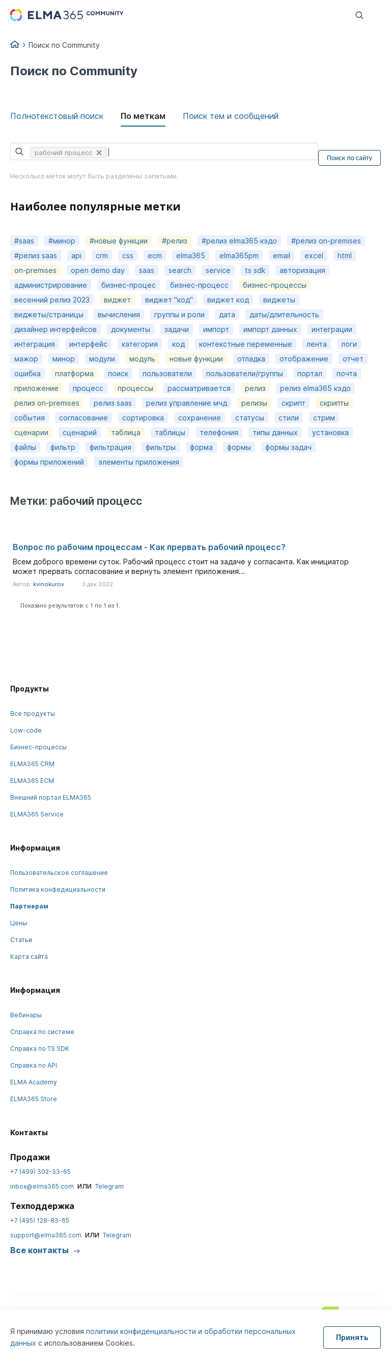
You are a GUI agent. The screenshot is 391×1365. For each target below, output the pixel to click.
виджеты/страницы (48, 314)
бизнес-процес (128, 285)
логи (349, 344)
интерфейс (88, 344)
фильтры (161, 447)
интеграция (34, 344)
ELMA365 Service (37, 814)
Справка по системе (42, 1032)
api (76, 255)
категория (140, 344)
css (127, 255)
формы (239, 447)
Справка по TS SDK (39, 1048)
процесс (88, 388)
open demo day (98, 270)
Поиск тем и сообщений (230, 116)
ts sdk (255, 270)
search (180, 270)
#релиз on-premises (326, 240)
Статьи (21, 940)
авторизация (302, 270)
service (218, 270)
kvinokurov (48, 584)
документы (130, 329)
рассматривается (199, 388)
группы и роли (179, 314)
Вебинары (26, 1015)
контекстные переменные (245, 344)
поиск (118, 373)
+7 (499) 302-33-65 (40, 1171)
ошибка (27, 373)
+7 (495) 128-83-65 (39, 1220)
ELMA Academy (33, 1082)
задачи (176, 329)
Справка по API (33, 1065)
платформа (74, 373)
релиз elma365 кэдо (315, 388)
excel (313, 255)
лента (316, 344)
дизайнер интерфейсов (55, 329)
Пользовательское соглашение (59, 872)
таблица (126, 432)
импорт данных (270, 329)
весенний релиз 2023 (52, 299)
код (178, 344)
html (345, 255)
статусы (249, 417)
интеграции (332, 329)
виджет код (228, 299)
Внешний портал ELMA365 (50, 797)
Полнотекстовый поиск (56, 116)
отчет (353, 358)
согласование (83, 417)
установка (330, 432)
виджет (117, 299)
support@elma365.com (45, 1235)
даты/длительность (284, 314)
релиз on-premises (46, 403)
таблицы (170, 432)
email (281, 255)
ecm (155, 255)
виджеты (279, 299)
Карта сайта (29, 956)
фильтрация (110, 447)
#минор (61, 240)
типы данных (275, 432)
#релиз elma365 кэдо (239, 240)
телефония (219, 432)
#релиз (174, 240)
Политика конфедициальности (57, 889)
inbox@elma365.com (42, 1186)
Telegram (109, 1186)
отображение (304, 358)
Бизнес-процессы (38, 747)
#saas (24, 240)
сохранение (199, 417)
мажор (26, 358)
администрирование (50, 285)
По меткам (143, 116)
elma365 (190, 255)
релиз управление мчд (186, 403)
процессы (135, 388)
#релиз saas (35, 255)
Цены (18, 923)
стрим (324, 417)
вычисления (119, 314)
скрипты (334, 403)
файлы (25, 447)
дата (227, 314)
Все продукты (32, 713)
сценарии (31, 432)
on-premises (35, 270)
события (29, 417)
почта (347, 373)
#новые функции (119, 240)
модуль (142, 358)
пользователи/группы (244, 373)
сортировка (143, 417)
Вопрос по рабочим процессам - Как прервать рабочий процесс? (149, 547)
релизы (254, 403)
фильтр (62, 447)
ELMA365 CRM (32, 764)
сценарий (80, 432)
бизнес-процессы (274, 285)
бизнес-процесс (199, 285)
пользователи (167, 373)
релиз (255, 388)
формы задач (288, 447)
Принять (352, 1337)
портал (309, 373)
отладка (251, 358)
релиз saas (113, 403)
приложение (36, 388)
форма (201, 447)
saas (146, 270)
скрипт (293, 403)
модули (102, 358)
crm (102, 255)
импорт (216, 329)
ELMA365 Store (33, 1099)
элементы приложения (138, 462)
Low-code (26, 730)
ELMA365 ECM (32, 780)
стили (288, 417)
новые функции (196, 358)
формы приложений (49, 462)
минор (63, 358)
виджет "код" (169, 299)
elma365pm (239, 255)
